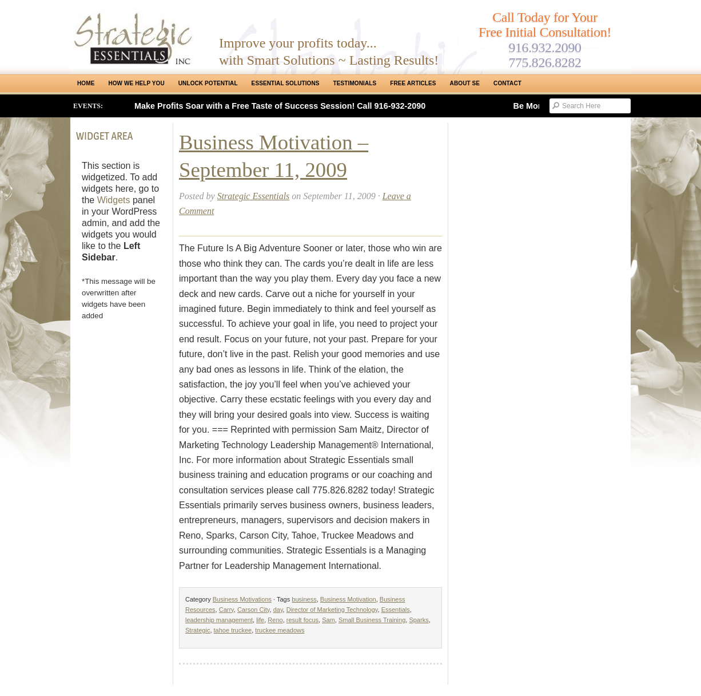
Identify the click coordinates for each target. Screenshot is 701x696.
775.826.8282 (544, 62)
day (278, 609)
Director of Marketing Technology (332, 609)
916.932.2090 (544, 47)
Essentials (395, 609)
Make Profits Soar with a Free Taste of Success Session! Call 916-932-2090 (279, 105)
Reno (275, 619)
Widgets (113, 200)
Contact (507, 83)
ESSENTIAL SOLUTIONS (286, 83)
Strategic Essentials (253, 196)
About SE (465, 83)
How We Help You (136, 83)
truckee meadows (279, 630)
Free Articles (413, 83)
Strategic (197, 630)
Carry (226, 609)
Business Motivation (348, 599)
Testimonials (355, 83)
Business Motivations (242, 599)
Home (85, 83)
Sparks (418, 619)
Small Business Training (371, 619)
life (260, 619)
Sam (328, 619)
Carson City (253, 609)
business (304, 599)
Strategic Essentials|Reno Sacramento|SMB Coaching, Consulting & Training (136, 36)
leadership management (219, 619)
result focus (302, 619)
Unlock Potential (208, 83)
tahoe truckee (233, 630)
